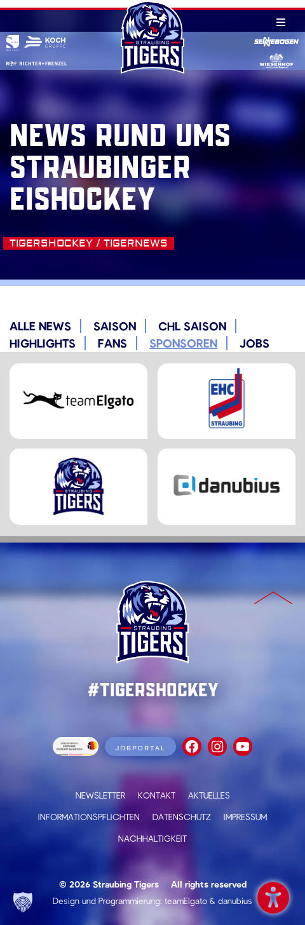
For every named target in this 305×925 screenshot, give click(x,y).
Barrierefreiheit (273, 895)
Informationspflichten (89, 816)
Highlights (43, 343)
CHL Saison (192, 326)
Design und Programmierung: (107, 900)
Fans (112, 343)
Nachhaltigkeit (152, 838)
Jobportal (140, 748)
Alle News (40, 326)
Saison (114, 326)
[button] (23, 902)
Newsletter (100, 795)
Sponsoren (183, 343)
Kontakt (156, 795)
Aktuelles (209, 795)
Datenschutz (181, 816)
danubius (235, 900)
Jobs (254, 343)
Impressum (245, 816)
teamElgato (186, 900)
